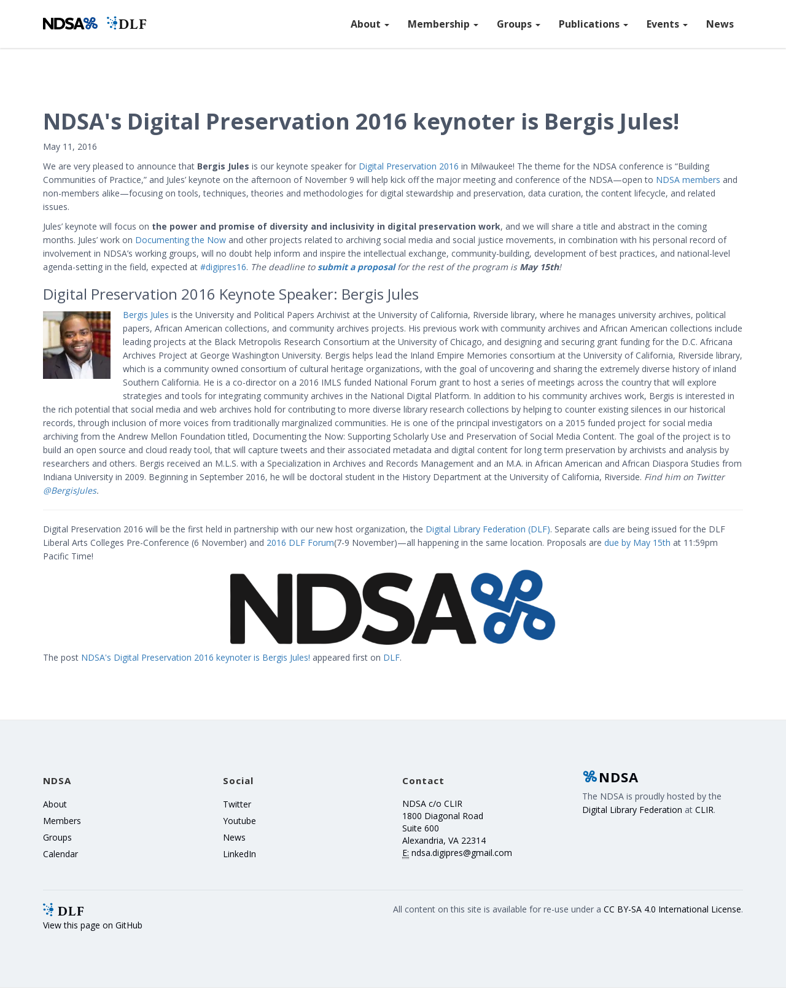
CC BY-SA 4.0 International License (672, 909)
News (720, 24)
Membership (443, 24)
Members (62, 821)
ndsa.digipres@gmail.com (461, 852)
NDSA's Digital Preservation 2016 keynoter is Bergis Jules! (195, 657)
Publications (593, 24)
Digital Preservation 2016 (409, 166)
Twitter (237, 804)
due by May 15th (637, 542)
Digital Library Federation (632, 809)
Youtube (239, 821)
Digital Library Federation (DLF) (488, 529)
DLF (391, 657)
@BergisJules (69, 490)
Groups (518, 24)
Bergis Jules (146, 315)
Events (667, 24)
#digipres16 (223, 267)
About (370, 24)
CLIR (704, 809)
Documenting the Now (180, 240)
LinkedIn (239, 854)
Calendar (60, 854)
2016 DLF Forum (300, 542)
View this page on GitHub (92, 925)
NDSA (610, 777)
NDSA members (688, 179)
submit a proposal (356, 267)
